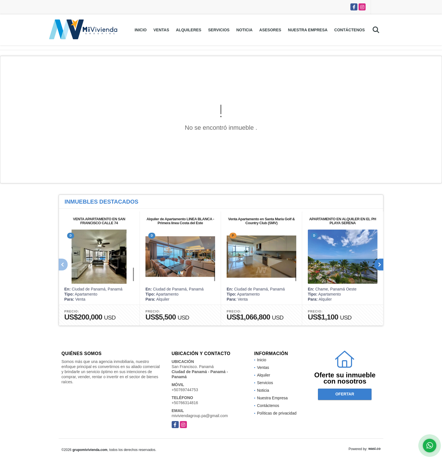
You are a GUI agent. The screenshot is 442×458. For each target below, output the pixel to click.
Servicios (218, 30)
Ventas (161, 30)
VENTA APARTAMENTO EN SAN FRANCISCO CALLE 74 (99, 221)
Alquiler (263, 375)
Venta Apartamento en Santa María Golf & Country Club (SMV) (261, 221)
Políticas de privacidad (277, 413)
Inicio (140, 30)
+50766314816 (185, 402)
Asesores (270, 30)
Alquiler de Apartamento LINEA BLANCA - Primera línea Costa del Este (180, 221)
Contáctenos (349, 30)
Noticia (244, 30)
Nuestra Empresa (308, 30)
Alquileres (188, 30)
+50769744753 (185, 389)
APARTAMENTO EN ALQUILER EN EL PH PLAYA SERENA (342, 221)
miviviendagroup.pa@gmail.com (200, 415)
